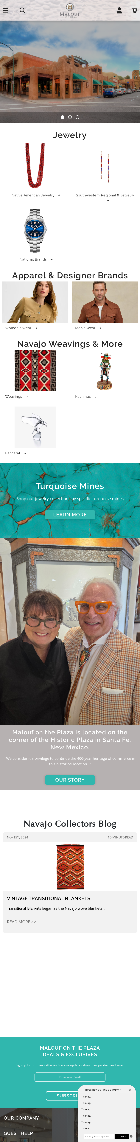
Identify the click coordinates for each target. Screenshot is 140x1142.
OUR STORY (70, 780)
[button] (62, 117)
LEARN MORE (70, 515)
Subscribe (70, 1095)
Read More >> (21, 921)
